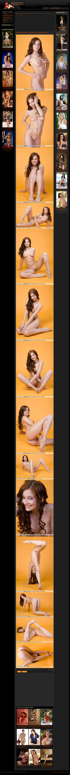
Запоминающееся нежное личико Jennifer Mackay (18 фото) (61, 71)
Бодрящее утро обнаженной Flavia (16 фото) (61, 51)
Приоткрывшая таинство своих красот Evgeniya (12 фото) (61, 209)
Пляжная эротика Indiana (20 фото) (34, 765)
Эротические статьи (7, 18)
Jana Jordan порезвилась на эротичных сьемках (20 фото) (46, 765)
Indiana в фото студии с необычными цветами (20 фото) (22, 746)
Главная (5, 13)
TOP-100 (45, 8)
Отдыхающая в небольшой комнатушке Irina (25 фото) (61, 110)
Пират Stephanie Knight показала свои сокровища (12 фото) (7, 149)
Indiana (19, 671)
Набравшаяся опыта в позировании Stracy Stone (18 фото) (7, 88)
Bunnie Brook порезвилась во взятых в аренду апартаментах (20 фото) (34, 726)
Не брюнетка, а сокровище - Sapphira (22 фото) (61, 189)
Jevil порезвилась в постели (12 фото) (34, 745)
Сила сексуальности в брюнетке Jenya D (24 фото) (61, 170)
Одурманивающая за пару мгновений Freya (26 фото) (61, 32)
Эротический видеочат (55, 8)
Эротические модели (7, 15)
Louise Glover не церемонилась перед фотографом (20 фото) (7, 129)
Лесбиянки (5, 20)
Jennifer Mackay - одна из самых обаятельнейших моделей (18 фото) (61, 91)
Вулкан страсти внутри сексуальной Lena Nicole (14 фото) (7, 49)
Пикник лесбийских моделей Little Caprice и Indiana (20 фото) (46, 726)
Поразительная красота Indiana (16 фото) (46, 745)
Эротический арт (7, 17)
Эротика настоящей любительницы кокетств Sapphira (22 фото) (61, 151)
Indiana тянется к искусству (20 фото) (22, 765)
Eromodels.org (10, 772)
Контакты (54, 772)
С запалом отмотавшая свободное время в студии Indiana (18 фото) (22, 726)
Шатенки (24, 671)
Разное (4, 22)
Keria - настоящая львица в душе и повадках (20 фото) (7, 68)
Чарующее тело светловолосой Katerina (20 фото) (61, 130)
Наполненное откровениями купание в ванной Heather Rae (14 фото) (7, 109)
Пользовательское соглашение (63, 772)
